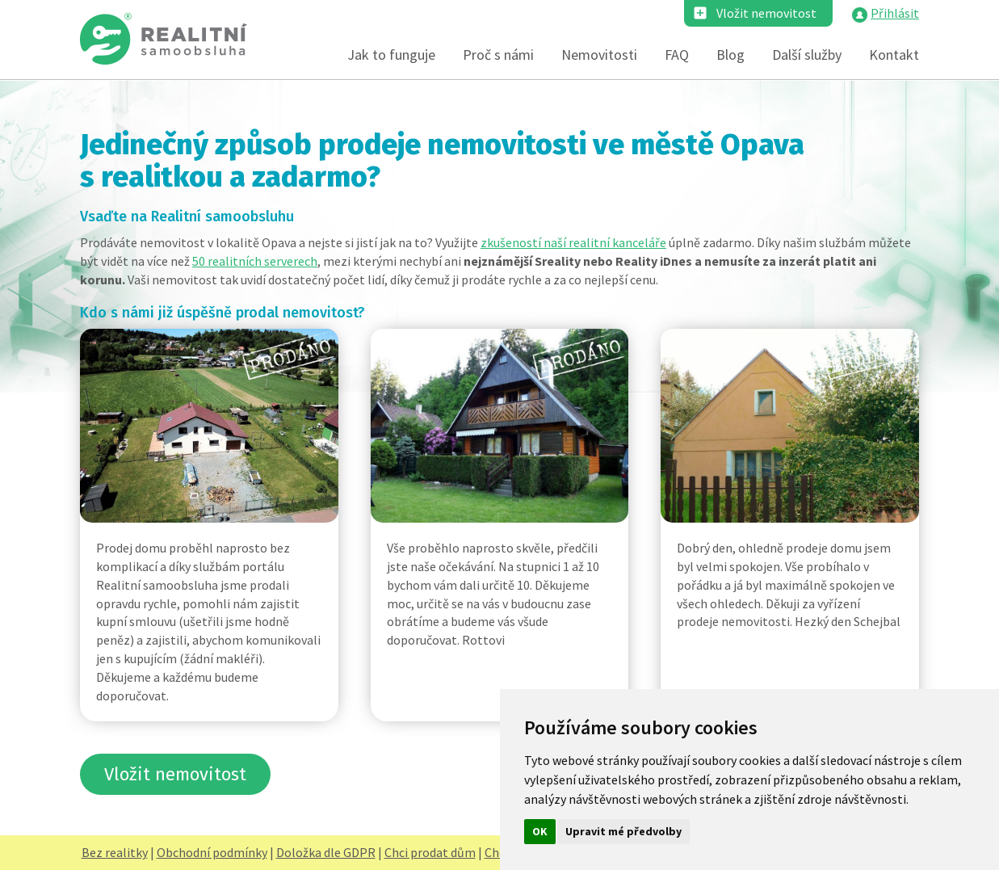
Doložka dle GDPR (326, 852)
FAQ (677, 54)
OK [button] (540, 831)
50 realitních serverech (254, 261)
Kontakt (894, 54)
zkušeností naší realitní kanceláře (573, 242)
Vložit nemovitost (766, 13)
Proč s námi (498, 54)
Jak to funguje (391, 54)
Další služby (807, 54)
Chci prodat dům (430, 852)
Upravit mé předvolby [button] (623, 831)
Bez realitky (115, 852)
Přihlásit (895, 13)
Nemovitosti (599, 54)
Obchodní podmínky (212, 852)
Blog (730, 54)
